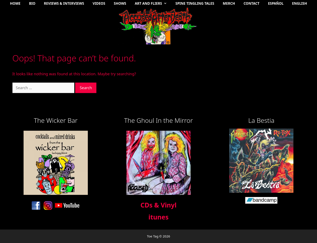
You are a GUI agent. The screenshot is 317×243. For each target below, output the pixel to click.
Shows (120, 3)
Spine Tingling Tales (194, 3)
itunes (158, 217)
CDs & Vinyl (158, 205)
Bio (32, 3)
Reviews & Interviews (64, 3)
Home (15, 3)
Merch (229, 3)
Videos (99, 3)
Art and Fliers (153, 3)
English (299, 3)
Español (275, 3)
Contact (251, 3)
